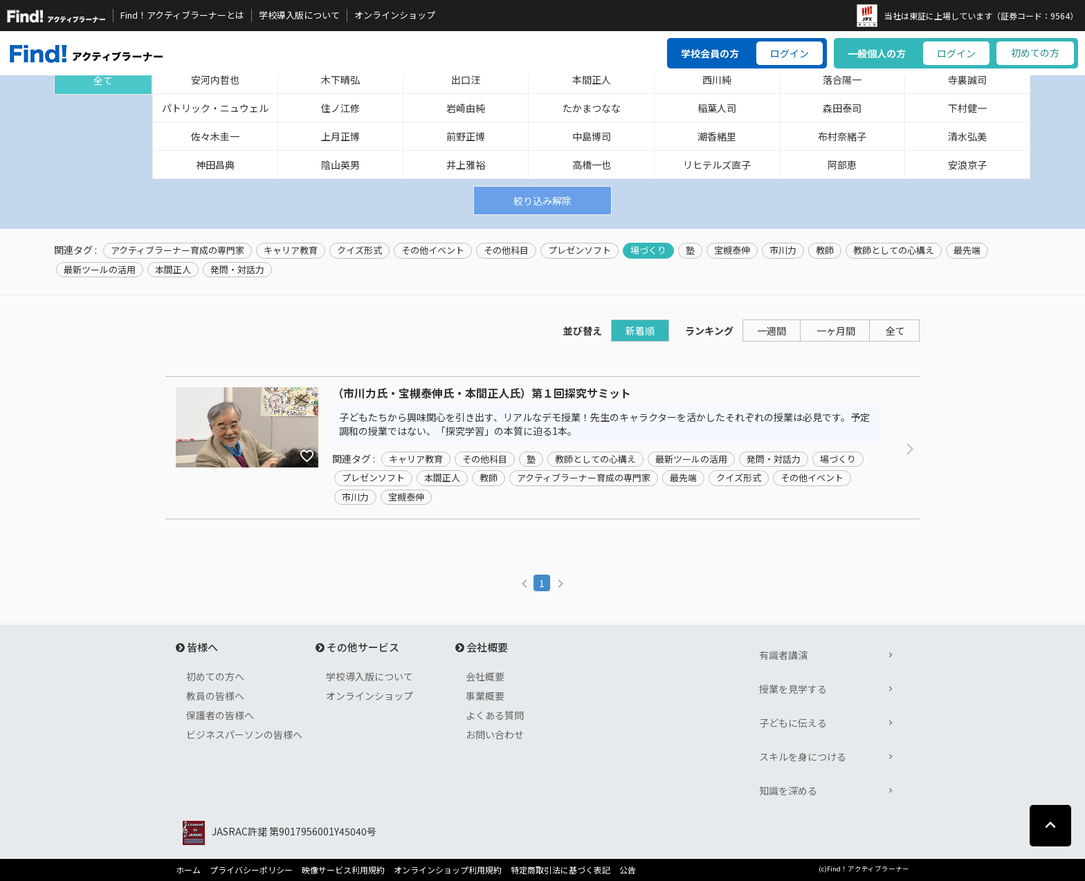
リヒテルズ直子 (717, 164)
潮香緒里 (717, 136)
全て (103, 80)
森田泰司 (842, 108)
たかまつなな (592, 108)
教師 (825, 250)
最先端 (967, 250)
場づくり (648, 250)
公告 (627, 870)
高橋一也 (591, 164)
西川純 (716, 79)
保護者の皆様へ (220, 715)
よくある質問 (495, 715)
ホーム (188, 870)
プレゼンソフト (579, 250)
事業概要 (485, 696)
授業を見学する (793, 689)
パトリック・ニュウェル (215, 108)
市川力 (782, 250)
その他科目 (506, 250)
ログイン (789, 53)
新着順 (640, 330)
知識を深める (788, 790)
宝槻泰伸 (732, 250)
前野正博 (465, 136)
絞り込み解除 (542, 200)
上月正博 (340, 136)
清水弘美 (967, 136)
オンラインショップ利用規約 (448, 870)
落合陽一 (842, 79)
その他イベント (432, 250)
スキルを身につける (802, 756)
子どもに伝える (793, 723)
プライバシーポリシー (251, 870)
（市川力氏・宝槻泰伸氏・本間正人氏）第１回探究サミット (481, 393)
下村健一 (967, 108)
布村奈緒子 (842, 136)
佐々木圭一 (215, 136)
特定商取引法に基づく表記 (560, 870)
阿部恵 (842, 164)
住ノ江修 (340, 108)
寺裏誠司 (967, 79)
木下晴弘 (340, 79)
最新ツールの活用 (100, 269)
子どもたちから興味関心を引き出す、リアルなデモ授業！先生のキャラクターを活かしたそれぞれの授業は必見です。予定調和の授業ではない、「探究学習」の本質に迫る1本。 (604, 424)
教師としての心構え (893, 250)
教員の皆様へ (215, 696)
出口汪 (465, 79)
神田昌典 (215, 164)
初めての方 (1035, 52)
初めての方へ (215, 676)
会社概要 (485, 676)
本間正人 (591, 79)
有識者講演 (783, 655)
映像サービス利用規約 (343, 870)
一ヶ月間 (836, 330)
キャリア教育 (291, 250)
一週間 (771, 330)
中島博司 (591, 136)
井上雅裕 (465, 164)
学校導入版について (299, 15)
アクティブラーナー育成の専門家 (177, 250)
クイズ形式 (359, 250)
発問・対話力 (237, 269)
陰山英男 (340, 164)
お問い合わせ (495, 734)
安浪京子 (967, 164)
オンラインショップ (394, 15)
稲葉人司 (717, 108)
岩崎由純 (465, 108)
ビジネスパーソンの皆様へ (244, 734)
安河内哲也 (215, 79)
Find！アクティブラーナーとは (182, 15)
